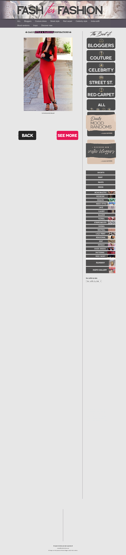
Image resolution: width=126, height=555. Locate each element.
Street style (54, 21)
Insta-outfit (95, 21)
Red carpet (67, 21)
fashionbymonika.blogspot (48, 113)
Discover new (46, 25)
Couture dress (41, 21)
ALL (19, 21)
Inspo (35, 25)
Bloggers (27, 21)
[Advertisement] (99, 309)
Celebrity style (81, 21)
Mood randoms (23, 25)
